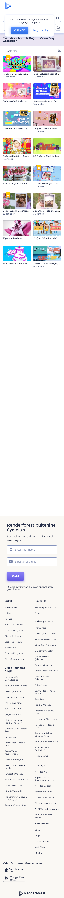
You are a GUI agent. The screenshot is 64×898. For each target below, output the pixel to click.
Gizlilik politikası (13, 621)
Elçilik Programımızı (15, 644)
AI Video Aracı (42, 756)
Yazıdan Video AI (43, 776)
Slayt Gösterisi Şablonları (42, 643)
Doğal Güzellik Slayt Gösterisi (17, 211)
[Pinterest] (26, 893)
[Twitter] (34, 893)
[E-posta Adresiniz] (32, 546)
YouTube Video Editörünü (42, 733)
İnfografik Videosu (14, 759)
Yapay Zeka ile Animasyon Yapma (44, 763)
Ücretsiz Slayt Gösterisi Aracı (16, 715)
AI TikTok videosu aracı (47, 794)
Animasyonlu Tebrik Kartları (15, 751)
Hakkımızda (11, 592)
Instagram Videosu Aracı (44, 697)
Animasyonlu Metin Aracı (15, 729)
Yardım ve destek (14, 609)
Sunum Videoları (43, 650)
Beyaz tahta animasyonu (11, 737)
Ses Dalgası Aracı (13, 688)
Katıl (15, 561)
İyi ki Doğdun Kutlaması (15, 263)
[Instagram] (19, 893)
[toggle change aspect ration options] (58, 27)
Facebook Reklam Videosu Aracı (44, 719)
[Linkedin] (50, 893)
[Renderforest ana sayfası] (8, 6)
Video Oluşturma (13, 770)
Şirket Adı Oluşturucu (46, 788)
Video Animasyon (14, 744)
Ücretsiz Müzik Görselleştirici (12, 663)
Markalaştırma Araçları (46, 592)
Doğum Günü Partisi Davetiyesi (19, 128)
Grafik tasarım (42, 826)
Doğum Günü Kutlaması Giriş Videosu (22, 101)
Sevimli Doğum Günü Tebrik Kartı (20, 183)
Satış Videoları (42, 670)
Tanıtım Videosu (43, 689)
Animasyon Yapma (14, 676)
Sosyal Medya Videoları (46, 655)
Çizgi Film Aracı (13, 699)
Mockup (39, 838)
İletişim (8, 598)
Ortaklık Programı (14, 615)
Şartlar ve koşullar (14, 626)
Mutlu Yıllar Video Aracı (16, 764)
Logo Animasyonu (14, 682)
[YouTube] (42, 893)
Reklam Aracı (41, 741)
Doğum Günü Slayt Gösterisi (17, 156)
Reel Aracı (40, 684)
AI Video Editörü (43, 770)
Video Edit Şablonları (45, 630)
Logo (37, 820)
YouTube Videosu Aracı (46, 726)
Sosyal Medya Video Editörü (45, 677)
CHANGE (19, 30)
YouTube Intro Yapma (16, 670)
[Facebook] (13, 893)
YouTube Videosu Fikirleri (44, 801)
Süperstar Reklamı (12, 238)
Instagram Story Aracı (46, 704)
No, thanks (40, 30)
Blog (37, 598)
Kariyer (8, 603)
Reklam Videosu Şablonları (43, 662)
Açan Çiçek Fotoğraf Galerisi (47, 211)
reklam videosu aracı (16, 790)
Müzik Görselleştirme (45, 624)
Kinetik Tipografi (13, 776)
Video (38, 815)
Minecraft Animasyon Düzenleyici (16, 783)
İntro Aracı (40, 613)
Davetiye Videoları (44, 635)
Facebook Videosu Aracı (44, 711)
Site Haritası (11, 632)
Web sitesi (40, 832)
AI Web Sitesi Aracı (44, 782)
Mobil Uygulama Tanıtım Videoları (13, 706)
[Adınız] (32, 534)
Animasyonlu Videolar (46, 618)
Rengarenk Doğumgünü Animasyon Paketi (25, 73)
